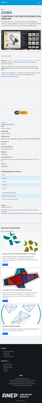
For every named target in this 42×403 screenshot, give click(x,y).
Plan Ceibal (6, 354)
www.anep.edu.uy (21, 400)
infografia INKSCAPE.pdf (7, 124)
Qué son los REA (7, 366)
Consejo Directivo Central (22, 378)
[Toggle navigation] (39, 2)
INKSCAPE (26, 139)
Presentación (4, 166)
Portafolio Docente (8, 356)
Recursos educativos (8, 351)
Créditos (5, 369)
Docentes (3, 144)
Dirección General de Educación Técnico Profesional (22, 383)
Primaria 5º (4, 185)
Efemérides (6, 353)
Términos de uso (7, 367)
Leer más (5, 264)
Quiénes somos (7, 364)
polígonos (4, 139)
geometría (20, 139)
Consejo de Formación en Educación (22, 385)
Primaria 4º (4, 181)
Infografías (4, 154)
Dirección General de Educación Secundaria (22, 382)
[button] (21, 40)
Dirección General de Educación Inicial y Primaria (22, 380)
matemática (14, 139)
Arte (8, 139)
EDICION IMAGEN (35, 139)
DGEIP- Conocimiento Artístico (9, 196)
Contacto (5, 371)
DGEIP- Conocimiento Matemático (10, 199)
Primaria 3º (4, 178)
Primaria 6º (4, 188)
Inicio (2, 9)
